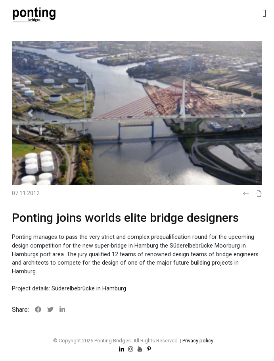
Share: (20, 309)
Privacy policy (197, 341)
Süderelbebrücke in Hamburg (89, 288)
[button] (31, 113)
